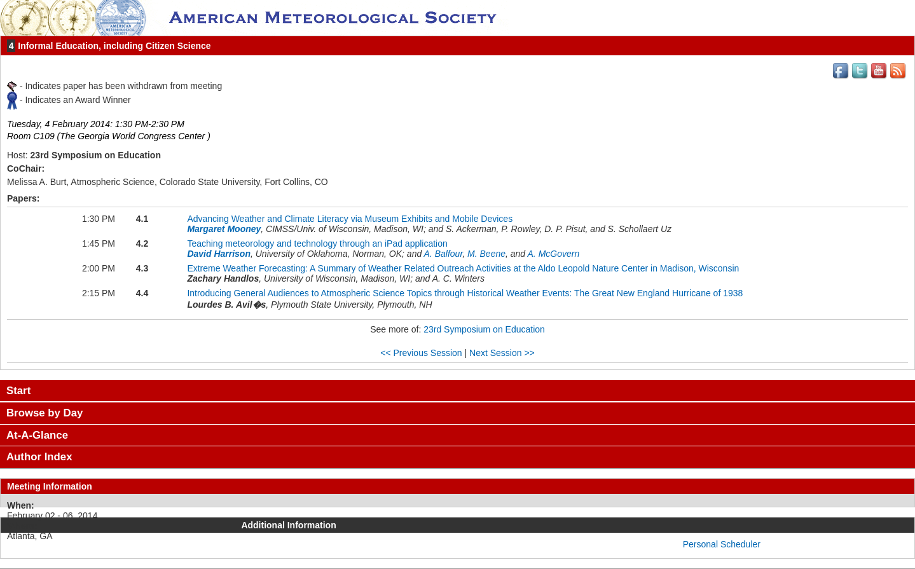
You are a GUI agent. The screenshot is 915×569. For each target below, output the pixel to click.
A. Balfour (443, 254)
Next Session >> (502, 353)
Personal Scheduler (721, 544)
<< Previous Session (421, 353)
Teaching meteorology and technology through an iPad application (317, 243)
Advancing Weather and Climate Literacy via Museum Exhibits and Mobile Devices (350, 219)
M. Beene (486, 254)
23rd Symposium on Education (484, 329)
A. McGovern (554, 254)
